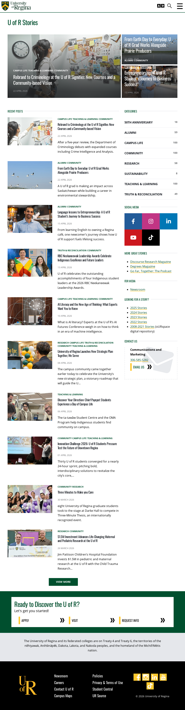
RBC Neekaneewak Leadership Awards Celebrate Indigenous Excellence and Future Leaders (84, 257)
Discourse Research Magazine (150, 262)
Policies (97, 675)
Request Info (130, 620)
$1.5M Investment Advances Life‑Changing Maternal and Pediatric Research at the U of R (86, 538)
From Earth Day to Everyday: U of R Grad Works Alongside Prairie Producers (147, 45)
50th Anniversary (150, 122)
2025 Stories (138, 308)
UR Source (99, 695)
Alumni (150, 132)
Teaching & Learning (150, 184)
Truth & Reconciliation (150, 194)
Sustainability (150, 173)
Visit (75, 620)
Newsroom (137, 289)
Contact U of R (64, 689)
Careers (59, 682)
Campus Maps (63, 695)
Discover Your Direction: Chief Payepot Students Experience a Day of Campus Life (84, 401)
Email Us (138, 367)
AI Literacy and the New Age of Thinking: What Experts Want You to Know (87, 306)
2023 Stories (138, 317)
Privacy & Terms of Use (107, 682)
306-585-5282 (139, 360)
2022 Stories (138, 322)
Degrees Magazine (142, 266)
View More (63, 581)
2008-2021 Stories (142, 327)
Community (150, 153)
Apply (25, 620)
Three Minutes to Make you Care (76, 492)
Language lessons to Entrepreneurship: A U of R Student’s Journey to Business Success (147, 75)
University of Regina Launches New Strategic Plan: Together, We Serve (85, 353)
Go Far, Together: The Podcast (150, 271)
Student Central (102, 689)
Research (150, 163)
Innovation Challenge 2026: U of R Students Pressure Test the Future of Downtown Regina (87, 445)
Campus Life (150, 143)
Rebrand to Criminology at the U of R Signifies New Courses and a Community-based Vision (64, 79)
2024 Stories (138, 313)
